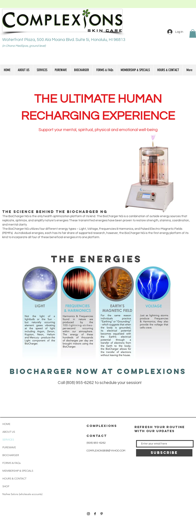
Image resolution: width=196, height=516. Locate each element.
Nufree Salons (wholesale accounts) (22, 494)
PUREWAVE (9, 447)
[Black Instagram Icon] (88, 514)
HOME (6, 424)
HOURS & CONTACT (14, 478)
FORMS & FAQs (11, 462)
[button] (42, 70)
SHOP (5, 486)
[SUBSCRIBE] (164, 452)
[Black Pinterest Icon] (101, 514)
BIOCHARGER (10, 455)
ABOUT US (8, 431)
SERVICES (8, 439)
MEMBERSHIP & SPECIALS (17, 470)
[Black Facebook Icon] (95, 514)
